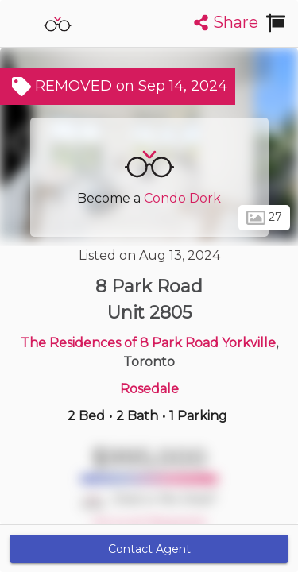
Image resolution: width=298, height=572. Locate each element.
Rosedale (149, 388)
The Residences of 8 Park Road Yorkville (148, 342)
